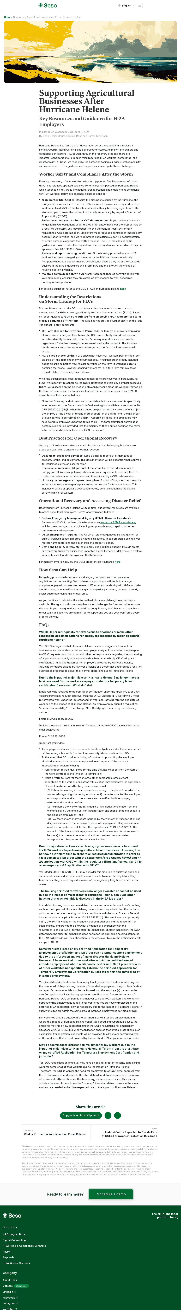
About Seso (75, 1232)
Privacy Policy (128, 1272)
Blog (70, 1244)
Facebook (74, 1256)
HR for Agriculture (15, 1232)
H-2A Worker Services (17, 1261)
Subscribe (167, 1301)
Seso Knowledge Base (133, 1249)
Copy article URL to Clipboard (81, 1115)
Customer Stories (131, 1232)
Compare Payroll (130, 1238)
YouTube (73, 1267)
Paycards (10, 1255)
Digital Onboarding (15, 1238)
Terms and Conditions (133, 1278)
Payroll (8, 1249)
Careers (73, 1238)
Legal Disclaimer (130, 1284)
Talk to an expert (130, 1255)
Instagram (74, 1261)
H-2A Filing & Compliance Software (25, 1244)
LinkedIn (73, 1250)
